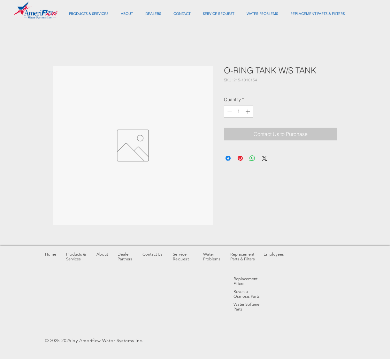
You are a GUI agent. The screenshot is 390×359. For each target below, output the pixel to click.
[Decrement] (229, 111)
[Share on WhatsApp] (252, 158)
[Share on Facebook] (228, 158)
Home (50, 254)
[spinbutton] (238, 111)
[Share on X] (264, 158)
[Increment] (248, 111)
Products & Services (76, 256)
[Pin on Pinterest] (240, 158)
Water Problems (211, 256)
